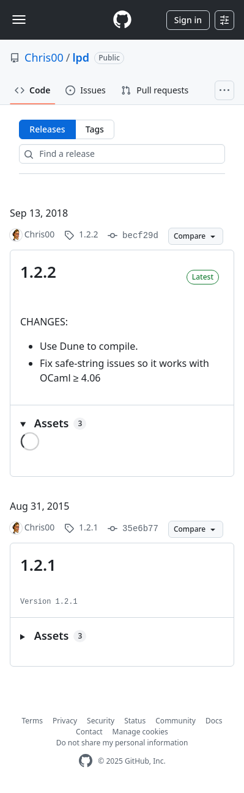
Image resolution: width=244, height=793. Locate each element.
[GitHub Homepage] (85, 761)
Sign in (188, 20)
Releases (47, 129)
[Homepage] (122, 20)
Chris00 (44, 57)
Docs (214, 720)
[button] (122, 423)
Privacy (65, 720)
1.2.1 (38, 565)
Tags (95, 129)
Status (135, 720)
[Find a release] (121, 154)
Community (175, 720)
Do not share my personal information (122, 742)
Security (100, 720)
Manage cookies (140, 731)
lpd (81, 57)
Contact (89, 731)
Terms (32, 720)
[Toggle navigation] (19, 19)
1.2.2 (38, 272)
